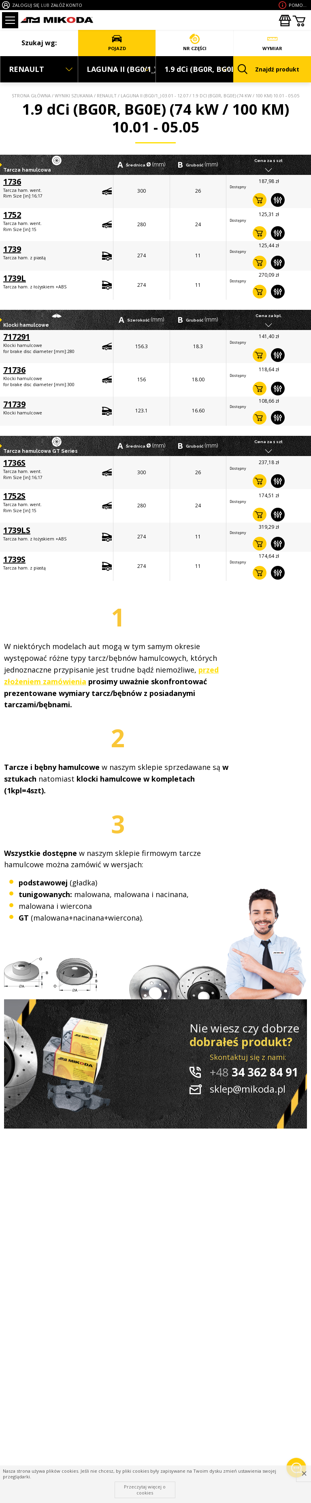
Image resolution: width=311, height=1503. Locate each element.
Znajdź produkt (268, 69)
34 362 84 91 (254, 1072)
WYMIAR (272, 42)
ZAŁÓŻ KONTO (66, 5)
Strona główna (31, 95)
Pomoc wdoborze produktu (299, 5)
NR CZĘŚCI (194, 42)
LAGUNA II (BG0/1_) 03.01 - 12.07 (154, 95)
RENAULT (107, 95)
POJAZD (117, 42)
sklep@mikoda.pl (247, 1088)
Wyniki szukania (74, 95)
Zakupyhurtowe (285, 20)
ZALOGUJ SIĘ (25, 5)
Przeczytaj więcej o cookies (145, 1489)
